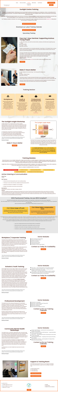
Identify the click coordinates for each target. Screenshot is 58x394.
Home (17, 2)
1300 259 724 (5, 384)
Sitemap (46, 385)
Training (28, 2)
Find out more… (8, 109)
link (25, 58)
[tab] (10, 170)
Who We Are (34, 2)
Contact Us (29, 4)
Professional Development (36, 100)
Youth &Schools (22, 100)
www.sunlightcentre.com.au (7, 387)
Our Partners (40, 2)
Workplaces (8, 99)
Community (50, 99)
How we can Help (23, 2)
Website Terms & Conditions (50, 388)
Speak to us (49, 19)
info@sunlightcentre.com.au (7, 386)
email (31, 59)
